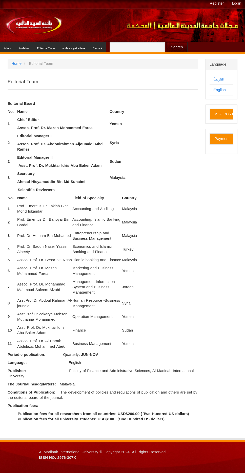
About (7, 48)
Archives (24, 48)
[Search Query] (137, 47)
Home (16, 63)
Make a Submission (223, 113)
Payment (222, 138)
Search (177, 47)
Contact (97, 48)
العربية (218, 79)
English (219, 89)
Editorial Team (46, 48)
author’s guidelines (73, 48)
